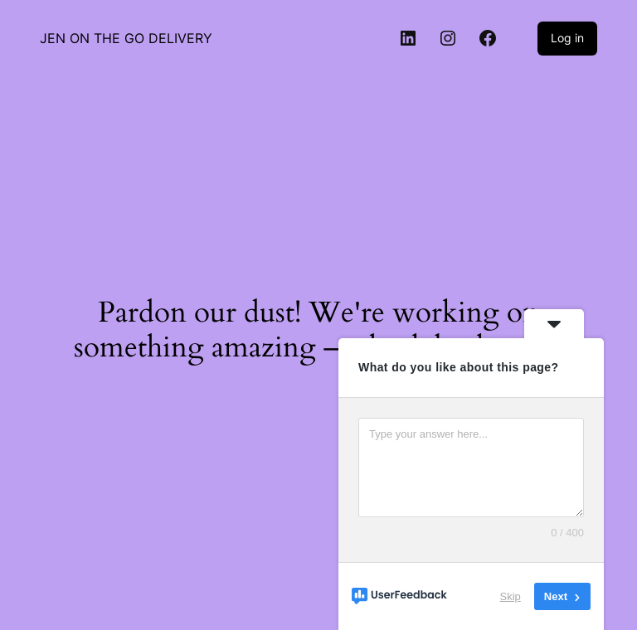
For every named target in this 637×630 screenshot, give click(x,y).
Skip (510, 596)
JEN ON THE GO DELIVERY (126, 38)
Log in (567, 38)
